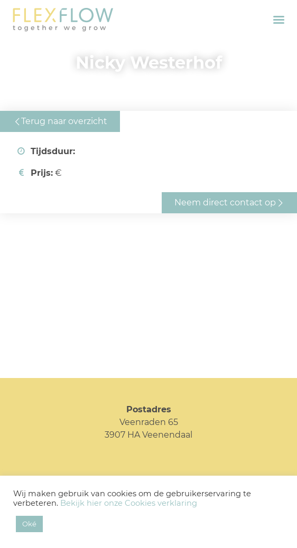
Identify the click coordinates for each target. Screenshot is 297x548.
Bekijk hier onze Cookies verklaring (128, 503)
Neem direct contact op (225, 202)
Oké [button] (29, 523)
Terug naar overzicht (64, 121)
